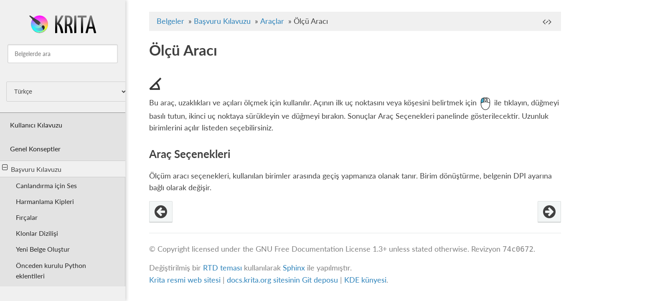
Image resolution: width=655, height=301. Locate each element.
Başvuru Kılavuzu (31, 168)
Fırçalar (27, 217)
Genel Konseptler (35, 149)
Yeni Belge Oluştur (43, 249)
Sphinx (294, 267)
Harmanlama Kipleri (45, 201)
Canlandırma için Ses (46, 185)
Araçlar (272, 21)
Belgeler (170, 21)
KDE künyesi (365, 279)
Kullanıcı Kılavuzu (36, 125)
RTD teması (222, 267)
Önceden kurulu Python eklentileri (51, 270)
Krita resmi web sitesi (185, 279)
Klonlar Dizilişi (37, 233)
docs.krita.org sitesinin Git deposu (283, 279)
